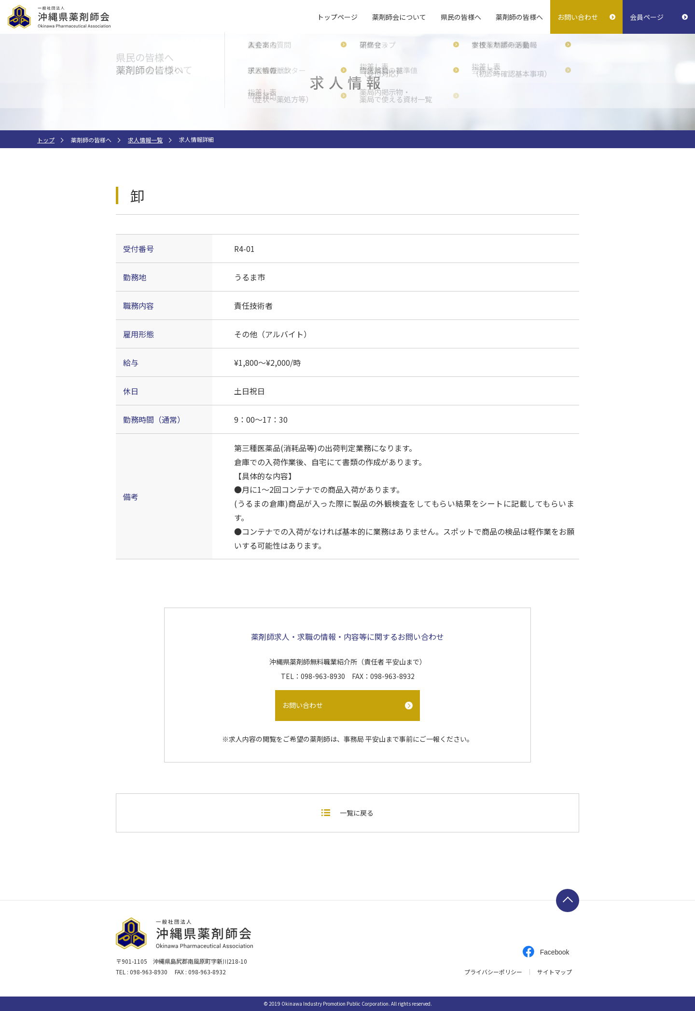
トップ (46, 140)
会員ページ (647, 17)
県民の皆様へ (461, 17)
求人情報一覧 (145, 140)
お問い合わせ (577, 17)
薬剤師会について (399, 17)
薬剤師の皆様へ (519, 17)
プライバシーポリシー (493, 972)
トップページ (337, 17)
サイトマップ (554, 972)
